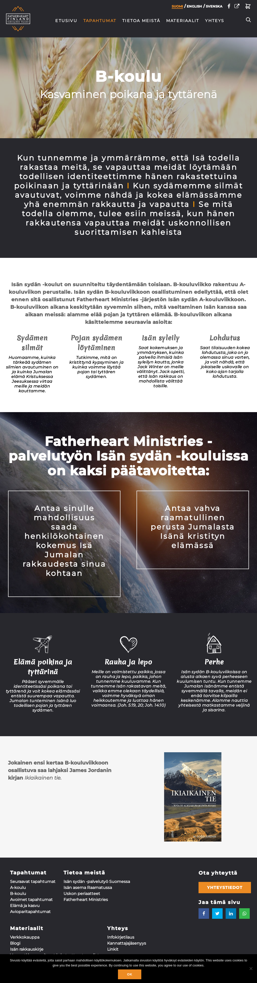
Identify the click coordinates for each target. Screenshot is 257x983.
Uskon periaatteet (81, 893)
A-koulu (18, 887)
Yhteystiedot (224, 887)
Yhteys (214, 20)
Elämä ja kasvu (25, 905)
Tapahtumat (99, 20)
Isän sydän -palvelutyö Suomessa (96, 881)
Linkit (112, 949)
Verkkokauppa (24, 937)
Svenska (214, 7)
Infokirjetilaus (120, 937)
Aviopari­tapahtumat (30, 911)
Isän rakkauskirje (26, 949)
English (194, 7)
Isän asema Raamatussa (87, 887)
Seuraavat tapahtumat (32, 881)
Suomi (177, 8)
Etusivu (66, 20)
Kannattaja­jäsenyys (126, 943)
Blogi (15, 943)
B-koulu (18, 893)
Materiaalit (182, 20)
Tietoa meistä (141, 20)
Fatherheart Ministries (85, 899)
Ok (129, 974)
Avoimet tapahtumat (31, 899)
